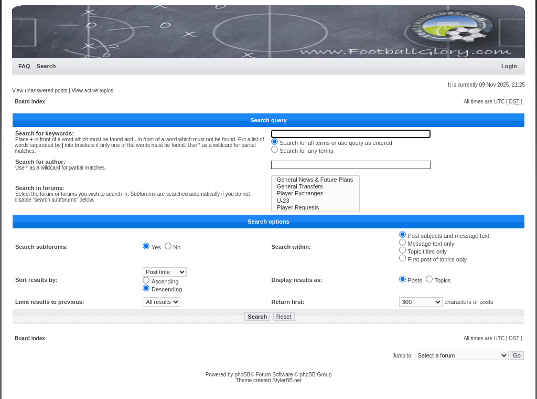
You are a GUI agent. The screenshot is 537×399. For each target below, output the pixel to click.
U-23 (315, 200)
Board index (30, 101)
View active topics (92, 90)
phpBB (242, 374)
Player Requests (315, 207)
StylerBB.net (287, 380)
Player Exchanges (315, 193)
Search (46, 66)
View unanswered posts (39, 90)
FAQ (24, 66)
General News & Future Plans (315, 179)
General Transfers (315, 186)
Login (509, 66)
